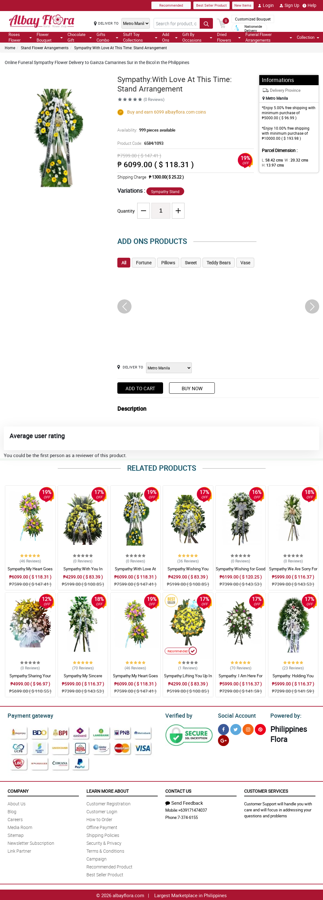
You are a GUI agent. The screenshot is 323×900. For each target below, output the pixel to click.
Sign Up (289, 5)
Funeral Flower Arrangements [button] (268, 37)
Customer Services (266, 790)
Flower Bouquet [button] (50, 37)
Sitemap (16, 834)
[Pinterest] (260, 728)
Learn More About (107, 790)
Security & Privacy (103, 842)
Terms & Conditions (105, 850)
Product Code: (139, 143)
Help (309, 5)
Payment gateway (28, 715)
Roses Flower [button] (20, 37)
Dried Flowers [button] (229, 37)
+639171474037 (192, 809)
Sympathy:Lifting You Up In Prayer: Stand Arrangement (188, 678)
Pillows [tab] (168, 263)
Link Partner (19, 850)
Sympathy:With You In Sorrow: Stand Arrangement (82, 571)
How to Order (99, 818)
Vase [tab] (245, 263)
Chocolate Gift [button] (80, 37)
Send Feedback (184, 802)
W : (293, 159)
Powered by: (284, 715)
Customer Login (101, 811)
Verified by (178, 715)
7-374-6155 (188, 816)
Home (10, 47)
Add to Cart (140, 388)
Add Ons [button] (170, 37)
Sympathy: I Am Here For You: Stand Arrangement (240, 678)
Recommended (171, 5)
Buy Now (192, 388)
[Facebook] (223, 728)
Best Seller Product (211, 5)
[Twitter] (235, 728)
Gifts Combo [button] (107, 37)
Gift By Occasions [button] (197, 37)
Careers (15, 818)
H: (272, 165)
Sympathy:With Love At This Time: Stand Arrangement (120, 47)
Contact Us (178, 790)
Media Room (20, 826)
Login (266, 5)
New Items (242, 5)
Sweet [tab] (191, 263)
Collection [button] (308, 37)
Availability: (144, 130)
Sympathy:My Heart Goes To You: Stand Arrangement (30, 571)
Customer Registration (108, 803)
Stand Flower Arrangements (44, 47)
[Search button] (206, 23)
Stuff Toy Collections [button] (140, 37)
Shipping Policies (102, 834)
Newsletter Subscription (31, 842)
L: (271, 159)
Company (18, 790)
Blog (12, 811)
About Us (17, 803)
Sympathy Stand (165, 191)
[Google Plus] (223, 739)
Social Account (235, 715)
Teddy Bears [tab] (219, 263)
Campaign (96, 858)
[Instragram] (248, 728)
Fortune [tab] (143, 263)
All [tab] (123, 263)
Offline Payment (101, 826)
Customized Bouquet (253, 18)
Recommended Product (109, 866)
